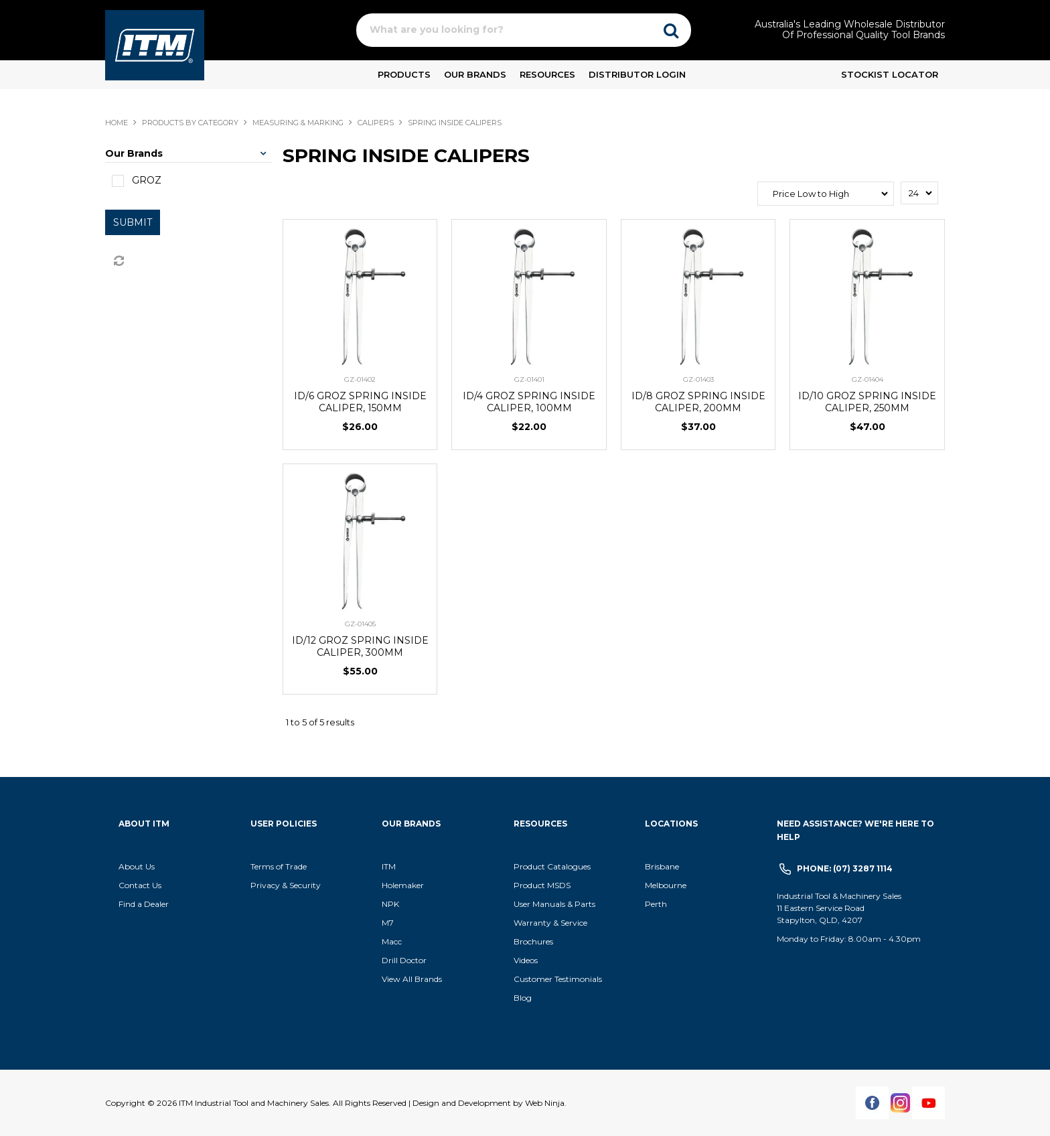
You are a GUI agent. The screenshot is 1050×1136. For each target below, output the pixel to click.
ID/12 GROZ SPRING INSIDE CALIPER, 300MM (360, 646)
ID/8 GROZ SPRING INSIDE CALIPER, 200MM (698, 402)
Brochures (533, 941)
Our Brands (475, 74)
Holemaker (403, 885)
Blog (523, 998)
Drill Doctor (404, 960)
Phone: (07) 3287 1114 (845, 868)
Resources (547, 74)
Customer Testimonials (558, 979)
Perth (656, 904)
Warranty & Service (550, 923)
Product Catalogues (552, 866)
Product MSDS (542, 885)
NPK (390, 904)
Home (116, 122)
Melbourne (665, 885)
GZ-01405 (360, 624)
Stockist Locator (889, 74)
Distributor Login (637, 74)
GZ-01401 (529, 379)
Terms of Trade (278, 866)
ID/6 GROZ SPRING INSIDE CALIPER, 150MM (360, 402)
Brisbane (662, 866)
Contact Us (140, 885)
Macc (392, 941)
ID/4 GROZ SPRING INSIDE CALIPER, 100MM (529, 402)
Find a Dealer (144, 904)
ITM (389, 866)
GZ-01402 (360, 379)
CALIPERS (376, 122)
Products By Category (190, 122)
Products (404, 74)
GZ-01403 (698, 379)
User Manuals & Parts (554, 904)
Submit (132, 222)
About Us (137, 866)
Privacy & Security (286, 885)
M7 (388, 923)
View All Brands (412, 979)
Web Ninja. (546, 1103)
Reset (118, 261)
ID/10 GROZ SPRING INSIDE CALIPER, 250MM (867, 402)
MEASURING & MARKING (298, 122)
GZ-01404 (867, 379)
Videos (526, 960)
